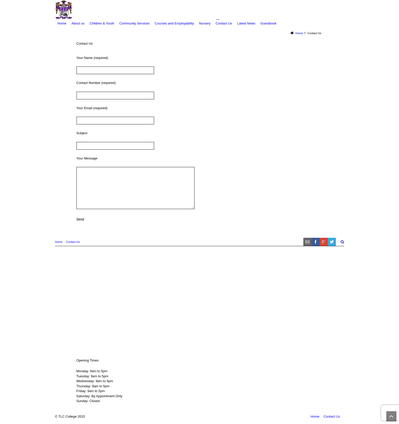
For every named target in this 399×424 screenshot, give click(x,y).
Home (58, 241)
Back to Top (391, 416)
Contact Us (73, 241)
